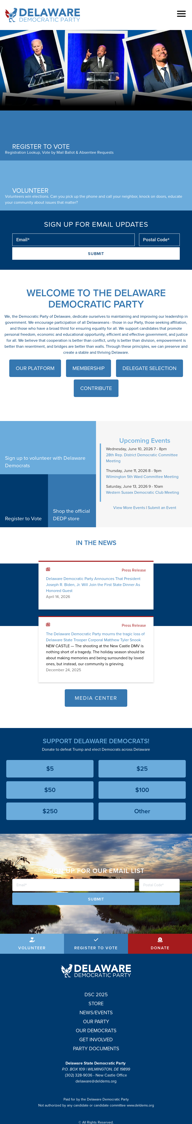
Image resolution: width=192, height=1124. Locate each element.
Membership (88, 368)
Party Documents (96, 1049)
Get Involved (96, 1039)
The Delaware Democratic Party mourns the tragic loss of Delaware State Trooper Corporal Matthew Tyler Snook (95, 637)
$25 (142, 768)
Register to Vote (23, 518)
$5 (50, 768)
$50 (50, 789)
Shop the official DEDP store (71, 514)
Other (142, 811)
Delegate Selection (149, 368)
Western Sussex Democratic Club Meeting (142, 492)
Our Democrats (96, 1031)
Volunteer (32, 948)
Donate (160, 948)
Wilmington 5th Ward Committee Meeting (142, 477)
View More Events (129, 507)
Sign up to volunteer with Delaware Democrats (45, 461)
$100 (142, 789)
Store (96, 1003)
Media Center (96, 698)
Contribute (96, 388)
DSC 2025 (96, 995)
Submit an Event (162, 507)
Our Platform (35, 368)
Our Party (96, 1021)
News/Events (96, 1013)
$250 (50, 811)
